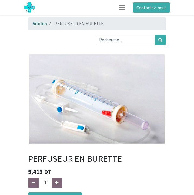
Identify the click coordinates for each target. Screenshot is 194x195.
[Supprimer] (33, 183)
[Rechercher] (160, 40)
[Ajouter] (57, 183)
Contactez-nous (151, 7)
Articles (39, 23)
